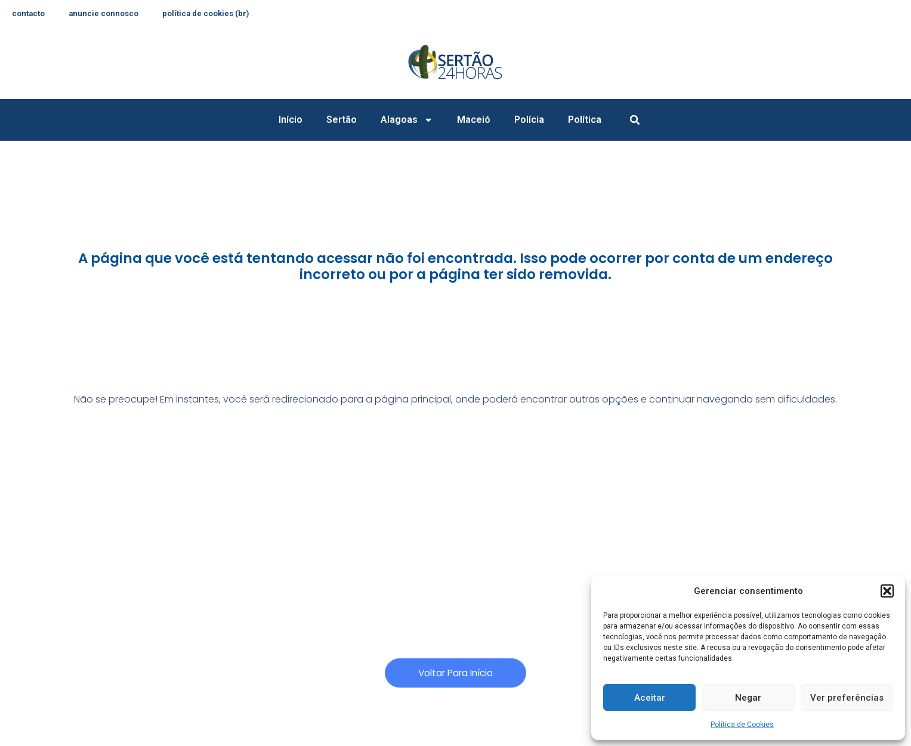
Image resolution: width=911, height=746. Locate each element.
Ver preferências (847, 697)
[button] (887, 591)
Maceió (473, 119)
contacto (30, 13)
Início (290, 119)
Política (584, 119)
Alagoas (407, 120)
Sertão (341, 119)
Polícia (529, 119)
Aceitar (649, 697)
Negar (748, 697)
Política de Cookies (742, 724)
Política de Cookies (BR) (214, 13)
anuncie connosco (108, 13)
